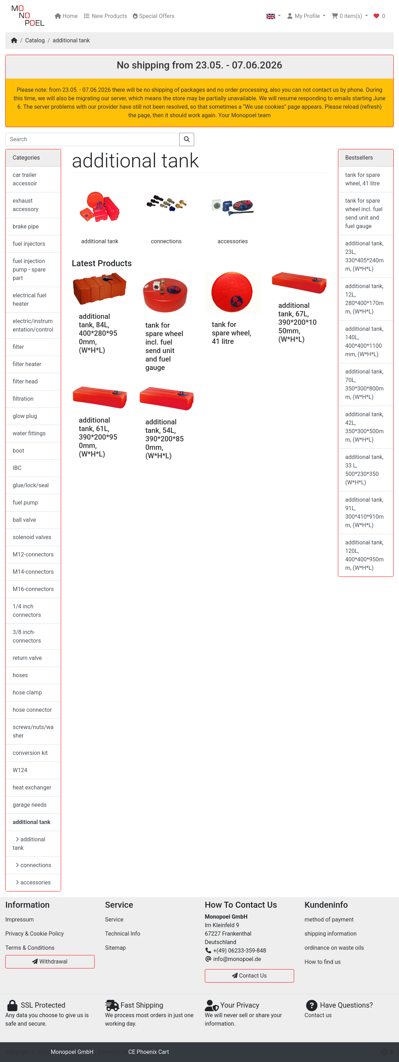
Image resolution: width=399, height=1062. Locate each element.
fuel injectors (29, 243)
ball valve (24, 520)
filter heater (27, 364)
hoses (20, 675)
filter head (25, 381)
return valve (27, 658)
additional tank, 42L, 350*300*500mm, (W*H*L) (364, 427)
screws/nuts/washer (33, 731)
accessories (233, 241)
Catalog (35, 40)
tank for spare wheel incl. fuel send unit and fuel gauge (164, 346)
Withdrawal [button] (49, 961)
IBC (17, 468)
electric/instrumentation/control (33, 325)
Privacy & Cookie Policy (34, 933)
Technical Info (123, 933)
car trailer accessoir (25, 179)
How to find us (323, 962)
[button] (274, 16)
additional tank (71, 40)
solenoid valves (32, 537)
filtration (23, 398)
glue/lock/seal (31, 485)
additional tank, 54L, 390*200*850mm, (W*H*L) (164, 439)
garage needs (30, 804)
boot (18, 450)
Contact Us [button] (249, 975)
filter (18, 347)
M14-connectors (33, 571)
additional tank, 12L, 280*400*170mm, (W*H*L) (364, 299)
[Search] (92, 139)
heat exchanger (32, 787)
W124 (20, 770)
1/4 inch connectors (27, 610)
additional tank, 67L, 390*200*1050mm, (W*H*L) (297, 322)
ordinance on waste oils (334, 947)
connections (166, 241)
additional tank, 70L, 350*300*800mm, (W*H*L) (364, 384)
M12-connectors (33, 554)
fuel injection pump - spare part (29, 269)
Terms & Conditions (30, 947)
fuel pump (25, 502)
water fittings (29, 433)
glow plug (25, 416)
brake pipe (26, 226)
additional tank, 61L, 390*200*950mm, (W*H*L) (98, 437)
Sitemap (115, 947)
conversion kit (30, 753)
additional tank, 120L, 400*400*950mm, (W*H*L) (364, 555)
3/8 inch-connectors (27, 636)
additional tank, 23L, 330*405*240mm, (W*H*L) (364, 256)
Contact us (318, 1015)
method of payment (329, 919)
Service (114, 919)
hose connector (32, 709)
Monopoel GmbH (72, 1052)
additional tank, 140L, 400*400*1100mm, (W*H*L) (364, 342)
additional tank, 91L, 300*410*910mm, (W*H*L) (364, 512)
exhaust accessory (25, 205)
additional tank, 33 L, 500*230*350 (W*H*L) (364, 470)
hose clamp (27, 692)
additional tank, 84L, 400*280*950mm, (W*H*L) (98, 333)
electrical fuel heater (29, 299)
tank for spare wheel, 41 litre (231, 333)
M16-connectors (33, 589)
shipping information (331, 933)
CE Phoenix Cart (149, 1052)
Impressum (19, 919)
